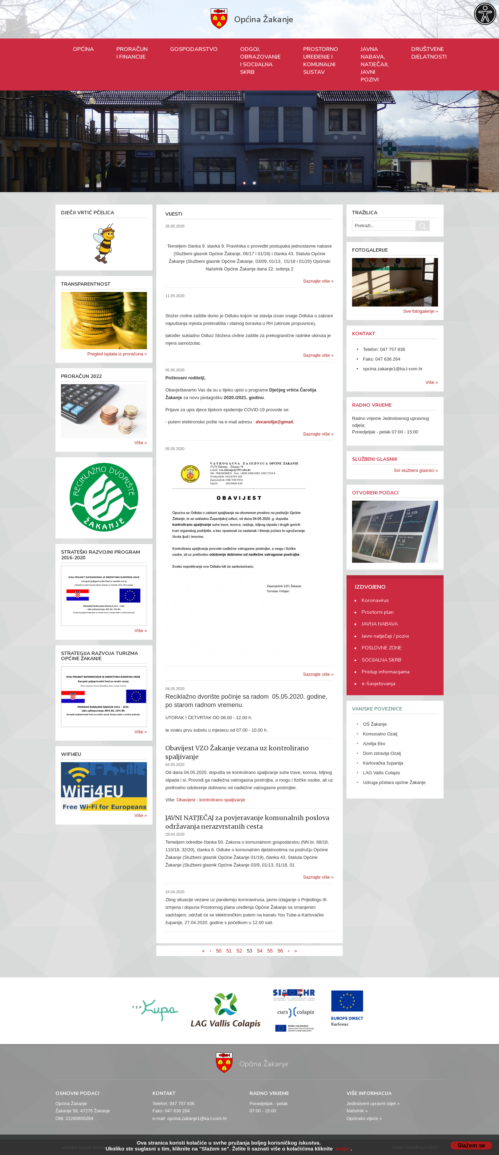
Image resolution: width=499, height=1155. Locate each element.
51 (229, 951)
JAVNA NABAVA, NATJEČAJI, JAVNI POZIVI (375, 64)
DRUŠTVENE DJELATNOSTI (429, 53)
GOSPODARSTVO (194, 49)
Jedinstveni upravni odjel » (373, 1103)
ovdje (342, 1149)
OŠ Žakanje (375, 724)
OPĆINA (83, 49)
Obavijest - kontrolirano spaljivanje (210, 799)
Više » (140, 442)
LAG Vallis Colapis (381, 772)
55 (270, 951)
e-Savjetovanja (378, 683)
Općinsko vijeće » (364, 1118)
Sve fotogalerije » (420, 311)
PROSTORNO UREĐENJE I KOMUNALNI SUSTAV (320, 60)
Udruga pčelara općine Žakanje (394, 782)
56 (280, 951)
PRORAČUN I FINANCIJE (132, 53)
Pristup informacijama (386, 671)
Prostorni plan (378, 612)
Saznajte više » (318, 281)
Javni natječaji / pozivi (385, 635)
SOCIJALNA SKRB (381, 659)
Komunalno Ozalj (380, 733)
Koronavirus (375, 600)
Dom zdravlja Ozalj (382, 753)
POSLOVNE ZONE (382, 647)
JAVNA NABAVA (380, 623)
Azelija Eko (374, 743)
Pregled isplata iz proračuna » (117, 353)
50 (218, 951)
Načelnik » (357, 1110)
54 (260, 951)
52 (239, 951)
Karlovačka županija (383, 763)
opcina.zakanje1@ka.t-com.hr (393, 368)
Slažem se (471, 1145)
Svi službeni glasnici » (416, 470)
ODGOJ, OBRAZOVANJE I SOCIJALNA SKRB (260, 60)
